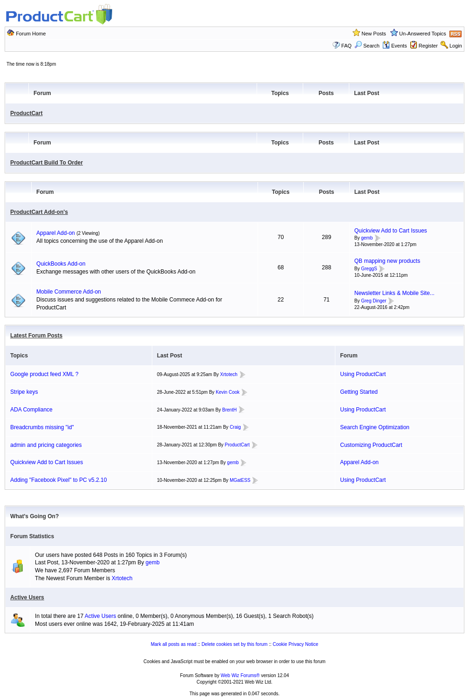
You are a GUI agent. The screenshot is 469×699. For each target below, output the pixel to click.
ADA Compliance (31, 409)
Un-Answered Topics (422, 33)
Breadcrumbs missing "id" (42, 427)
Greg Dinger (373, 300)
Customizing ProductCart (371, 445)
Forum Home (31, 33)
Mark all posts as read (174, 644)
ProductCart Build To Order (46, 162)
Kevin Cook (227, 392)
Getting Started (359, 392)
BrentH (229, 409)
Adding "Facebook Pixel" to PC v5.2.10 (58, 480)
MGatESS (240, 480)
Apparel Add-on (55, 233)
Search (367, 45)
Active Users (27, 597)
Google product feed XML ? (44, 374)
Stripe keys (24, 392)
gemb (367, 238)
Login (455, 45)
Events (394, 45)
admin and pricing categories (46, 445)
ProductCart (26, 113)
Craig (235, 427)
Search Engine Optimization (374, 427)
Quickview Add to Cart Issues (390, 230)
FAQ (346, 45)
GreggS (369, 268)
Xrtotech (229, 374)
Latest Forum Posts (36, 335)
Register (428, 45)
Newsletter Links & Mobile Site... (394, 293)
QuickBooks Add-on (60, 263)
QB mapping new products (387, 261)
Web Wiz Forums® (240, 675)
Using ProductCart (363, 374)
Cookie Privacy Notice (296, 644)
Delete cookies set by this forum (235, 644)
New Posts (373, 33)
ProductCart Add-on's (39, 212)
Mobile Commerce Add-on (68, 291)
